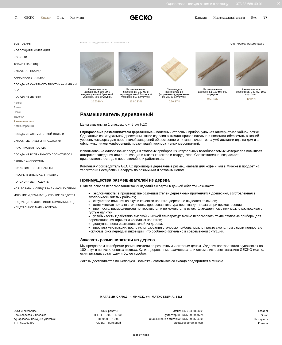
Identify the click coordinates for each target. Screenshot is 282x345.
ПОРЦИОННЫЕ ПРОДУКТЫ (32, 181)
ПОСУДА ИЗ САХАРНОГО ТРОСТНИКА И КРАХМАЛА (45, 87)
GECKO (29, 17)
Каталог (46, 17)
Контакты (201, 17)
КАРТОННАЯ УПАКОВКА (29, 77)
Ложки (18, 102)
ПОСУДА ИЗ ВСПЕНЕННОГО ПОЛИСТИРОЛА (43, 154)
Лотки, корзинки (24, 126)
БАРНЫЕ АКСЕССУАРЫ (29, 161)
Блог (254, 17)
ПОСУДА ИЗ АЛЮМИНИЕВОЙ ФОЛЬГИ (39, 134)
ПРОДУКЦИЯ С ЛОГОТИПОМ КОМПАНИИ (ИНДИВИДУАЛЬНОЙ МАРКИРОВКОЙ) (44, 205)
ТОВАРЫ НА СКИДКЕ (27, 64)
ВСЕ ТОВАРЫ (22, 43)
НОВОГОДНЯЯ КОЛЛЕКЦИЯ (32, 50)
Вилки (17, 107)
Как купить (77, 17)
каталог (84, 42)
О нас (60, 17)
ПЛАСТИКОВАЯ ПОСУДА (30, 147)
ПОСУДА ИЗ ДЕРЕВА (27, 96)
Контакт (263, 323)
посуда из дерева (100, 42)
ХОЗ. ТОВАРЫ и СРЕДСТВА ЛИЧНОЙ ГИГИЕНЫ (45, 188)
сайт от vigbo (141, 335)
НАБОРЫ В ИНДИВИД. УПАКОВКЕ (36, 174)
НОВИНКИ (20, 57)
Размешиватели (24, 121)
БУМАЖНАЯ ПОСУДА (27, 70)
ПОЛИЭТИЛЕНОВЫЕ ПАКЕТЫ (33, 168)
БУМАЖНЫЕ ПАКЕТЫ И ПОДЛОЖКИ (37, 140)
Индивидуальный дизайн (229, 17)
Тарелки (19, 116)
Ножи (17, 112)
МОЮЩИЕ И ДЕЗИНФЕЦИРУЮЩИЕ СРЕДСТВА (44, 195)
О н (263, 315)
